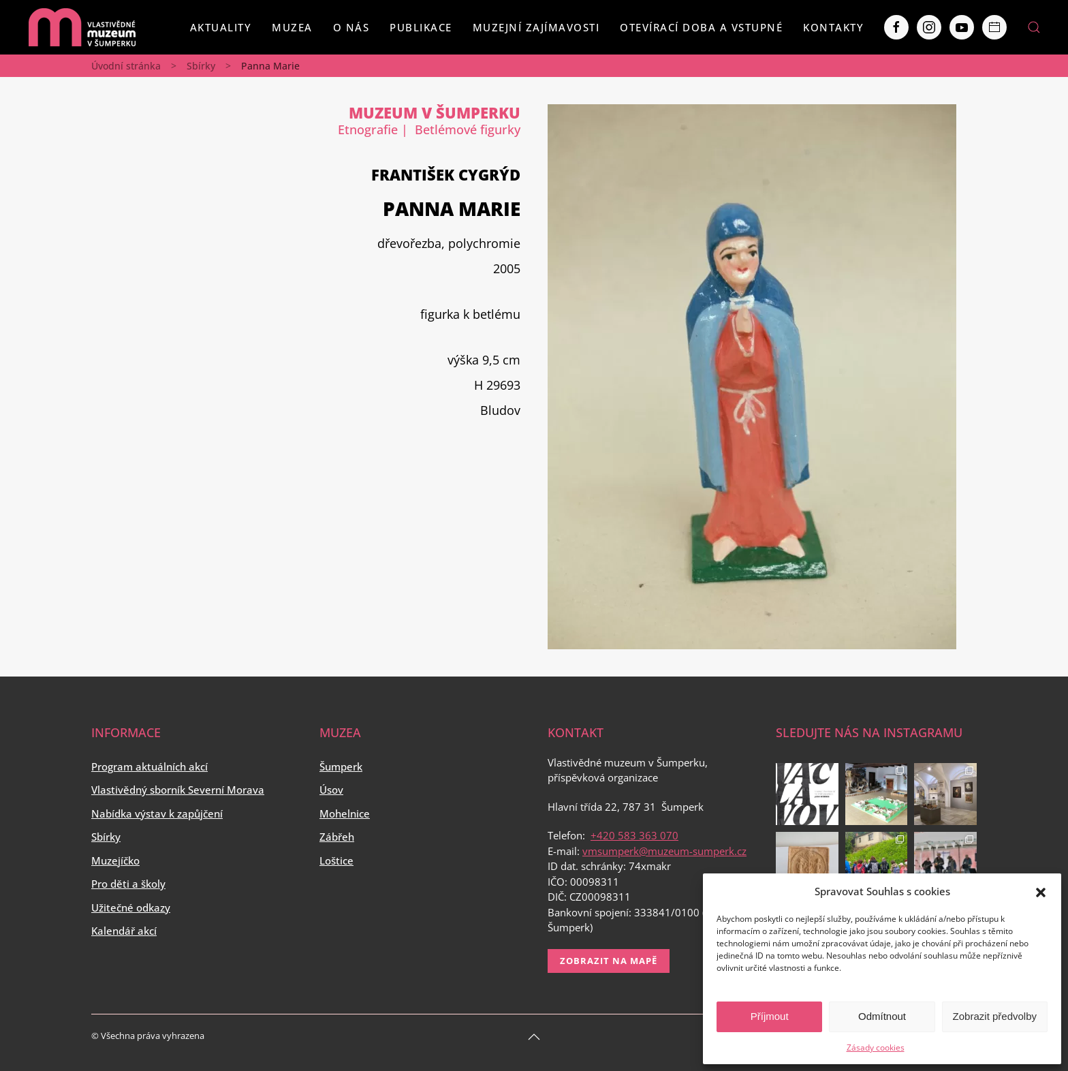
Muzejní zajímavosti (536, 27)
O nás (351, 27)
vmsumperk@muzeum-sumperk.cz (664, 851)
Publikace (421, 27)
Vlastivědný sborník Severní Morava (177, 789)
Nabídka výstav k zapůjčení (157, 813)
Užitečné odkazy (130, 907)
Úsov (331, 789)
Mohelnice (344, 813)
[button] (1041, 891)
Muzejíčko (115, 860)
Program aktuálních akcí (149, 766)
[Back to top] (534, 1037)
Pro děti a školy (128, 883)
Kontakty (833, 27)
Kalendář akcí (124, 930)
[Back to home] (81, 27)
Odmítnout (882, 1016)
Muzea (292, 27)
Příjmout (770, 1016)
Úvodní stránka (126, 65)
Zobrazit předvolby (995, 1016)
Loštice (336, 860)
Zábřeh (336, 836)
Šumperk (340, 766)
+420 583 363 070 (634, 835)
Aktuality (221, 27)
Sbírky (201, 65)
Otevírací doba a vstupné (701, 27)
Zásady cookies (876, 1047)
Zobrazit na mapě (608, 960)
